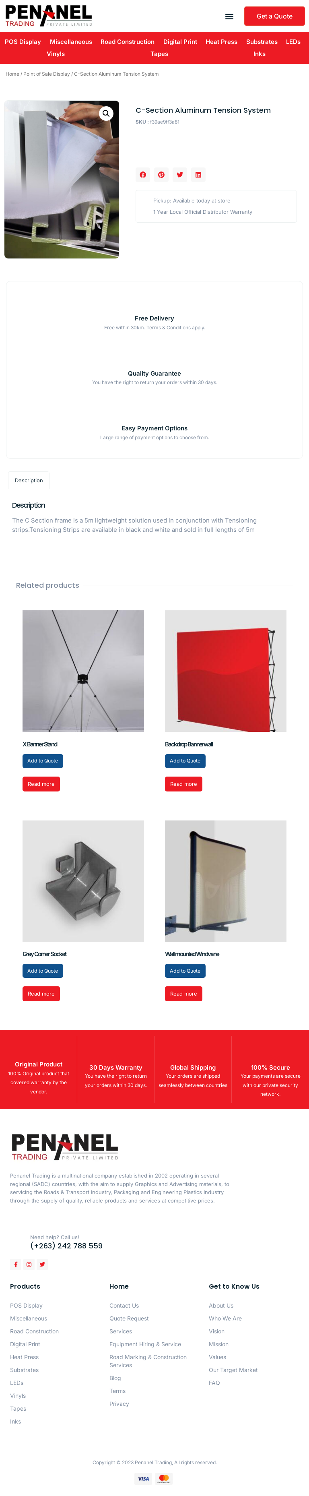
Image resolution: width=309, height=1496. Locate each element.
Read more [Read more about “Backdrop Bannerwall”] (183, 784)
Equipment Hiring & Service (145, 1345)
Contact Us (124, 1306)
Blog (115, 1379)
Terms (117, 1392)
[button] (229, 16)
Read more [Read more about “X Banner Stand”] (41, 784)
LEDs (293, 41)
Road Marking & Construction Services (148, 1362)
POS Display (23, 41)
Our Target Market (233, 1371)
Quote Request (129, 1319)
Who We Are (225, 1319)
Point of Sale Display (46, 74)
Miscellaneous (71, 41)
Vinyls (56, 54)
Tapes (159, 54)
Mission (219, 1345)
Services (120, 1332)
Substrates (262, 41)
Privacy (119, 1404)
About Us (221, 1306)
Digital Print (180, 41)
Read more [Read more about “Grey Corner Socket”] (41, 995)
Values (217, 1358)
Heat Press (221, 41)
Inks (259, 54)
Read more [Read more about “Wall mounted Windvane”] (183, 995)
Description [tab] (29, 480)
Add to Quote (44, 761)
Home (12, 74)
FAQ (214, 1383)
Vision (217, 1332)
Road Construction (127, 41)
